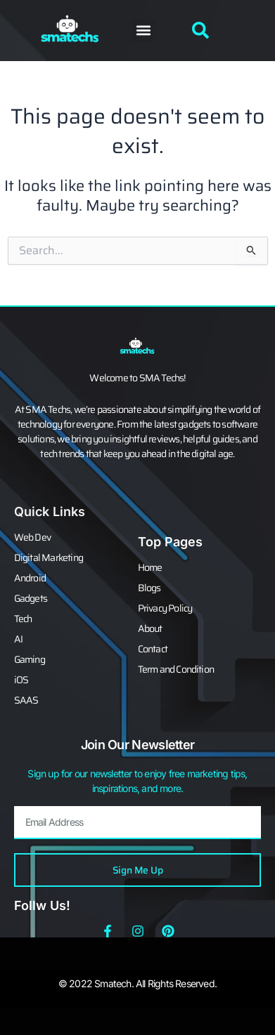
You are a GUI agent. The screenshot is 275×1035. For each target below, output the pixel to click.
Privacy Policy (165, 608)
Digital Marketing (48, 557)
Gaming (29, 659)
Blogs (149, 587)
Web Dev (32, 537)
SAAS (26, 700)
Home (150, 567)
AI (18, 639)
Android (30, 578)
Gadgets (30, 598)
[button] (143, 30)
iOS (21, 679)
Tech (23, 618)
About (150, 628)
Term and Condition (176, 669)
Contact (152, 649)
